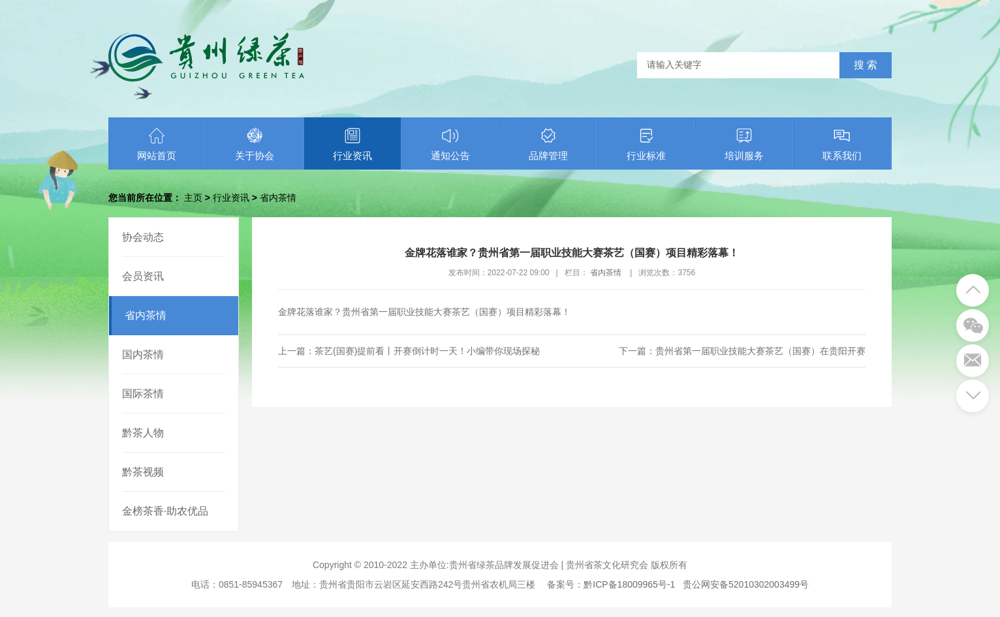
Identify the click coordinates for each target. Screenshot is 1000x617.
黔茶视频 (143, 471)
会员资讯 (143, 276)
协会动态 (143, 237)
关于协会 (254, 144)
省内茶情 (278, 197)
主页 (193, 197)
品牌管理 (548, 144)
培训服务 (744, 144)
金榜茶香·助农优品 (165, 511)
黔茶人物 (143, 432)
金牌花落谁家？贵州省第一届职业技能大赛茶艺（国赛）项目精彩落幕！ (424, 312)
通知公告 (450, 144)
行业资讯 (352, 144)
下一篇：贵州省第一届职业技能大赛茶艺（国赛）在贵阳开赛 (742, 351)
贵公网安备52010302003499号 (746, 584)
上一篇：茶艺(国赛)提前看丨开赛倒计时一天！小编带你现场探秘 (409, 351)
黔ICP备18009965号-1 (629, 584)
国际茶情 (143, 393)
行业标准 (646, 144)
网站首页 (156, 144)
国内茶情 (143, 354)
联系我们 (842, 144)
